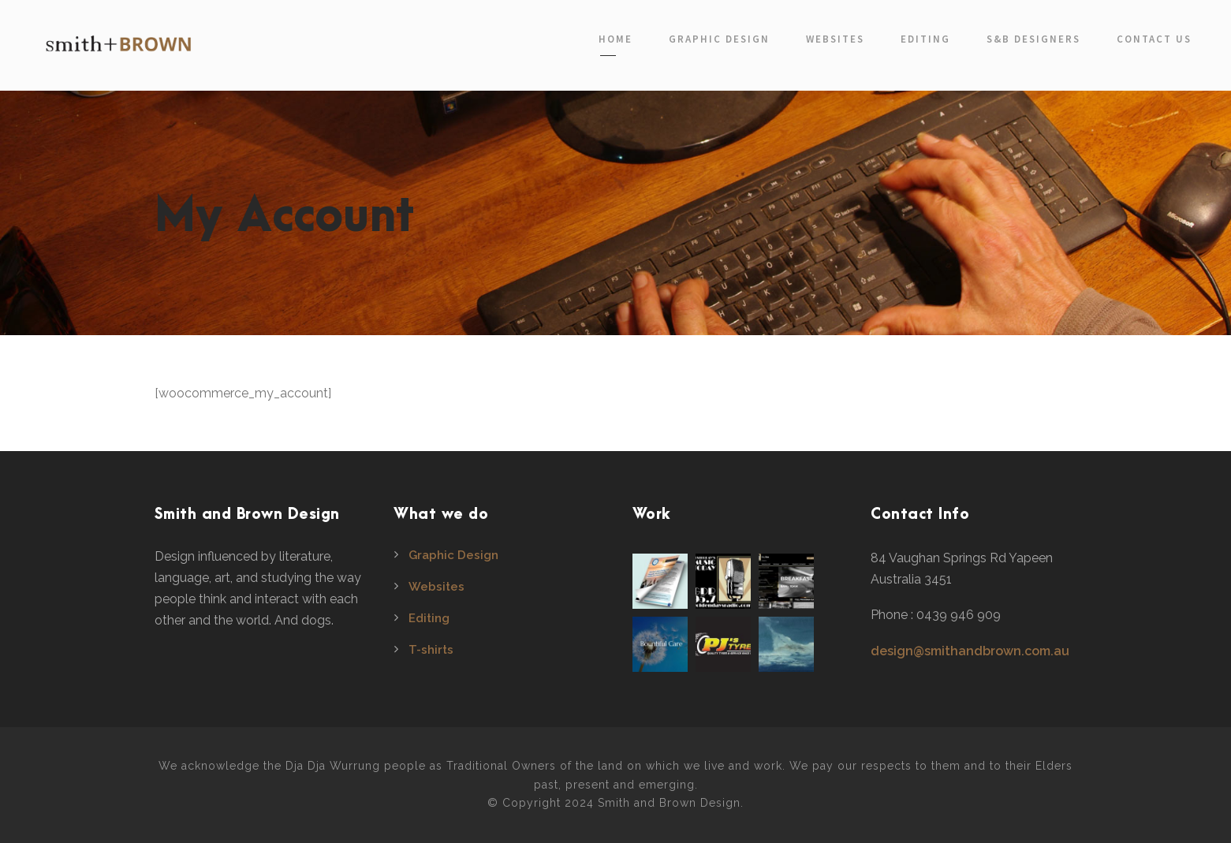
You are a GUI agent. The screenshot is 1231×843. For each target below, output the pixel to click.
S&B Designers (1033, 39)
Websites (835, 39)
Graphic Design (719, 39)
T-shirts (430, 650)
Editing (925, 39)
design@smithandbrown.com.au (970, 650)
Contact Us (1154, 39)
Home (615, 39)
